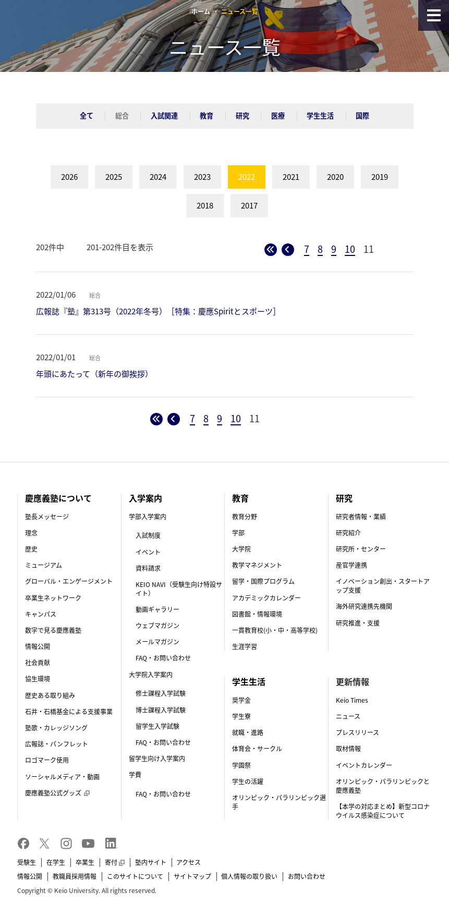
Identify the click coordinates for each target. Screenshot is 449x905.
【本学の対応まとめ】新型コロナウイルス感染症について (383, 811)
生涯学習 (244, 646)
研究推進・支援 (358, 623)
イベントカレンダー (364, 765)
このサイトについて (135, 876)
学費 (135, 774)
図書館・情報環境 (257, 614)
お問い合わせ (306, 876)
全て (86, 115)
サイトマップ (192, 876)
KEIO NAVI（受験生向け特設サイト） (179, 589)
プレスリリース (357, 732)
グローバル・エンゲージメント (69, 581)
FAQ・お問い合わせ (163, 658)
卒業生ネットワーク (53, 598)
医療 (278, 115)
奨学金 (241, 700)
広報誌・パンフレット (56, 744)
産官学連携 (351, 565)
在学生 (55, 862)
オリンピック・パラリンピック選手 (279, 802)
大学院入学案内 (151, 674)
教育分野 (244, 516)
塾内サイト (150, 862)
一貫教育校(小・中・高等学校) (275, 630)
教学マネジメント (257, 565)
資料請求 (148, 568)
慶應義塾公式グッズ (57, 793)
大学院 (241, 549)
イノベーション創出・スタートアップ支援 (383, 586)
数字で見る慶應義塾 (53, 630)
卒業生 (85, 862)
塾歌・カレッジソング (56, 727)
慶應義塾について (58, 498)
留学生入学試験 (157, 726)
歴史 (31, 549)
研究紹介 (348, 532)
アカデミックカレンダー (266, 598)
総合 (122, 115)
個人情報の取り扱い (249, 876)
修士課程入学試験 (161, 693)
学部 (238, 532)
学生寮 (241, 716)
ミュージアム (43, 565)
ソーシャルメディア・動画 (62, 776)
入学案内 (145, 498)
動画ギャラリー (157, 609)
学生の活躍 (247, 781)
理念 (31, 532)
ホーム (200, 11)
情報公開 (37, 646)
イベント (148, 552)
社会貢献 (37, 662)
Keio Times (352, 700)
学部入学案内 (147, 516)
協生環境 (37, 678)
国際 (362, 115)
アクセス (188, 862)
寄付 (115, 862)
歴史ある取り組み (50, 695)
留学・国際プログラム (263, 581)
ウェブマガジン (157, 625)
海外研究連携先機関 (364, 606)
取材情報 (348, 748)
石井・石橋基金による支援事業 (69, 711)
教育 (206, 115)
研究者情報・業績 (361, 516)
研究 (242, 115)
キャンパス (40, 614)
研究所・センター (361, 549)
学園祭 (241, 765)
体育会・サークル (257, 748)
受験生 (26, 862)
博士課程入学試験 (161, 710)
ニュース (348, 716)
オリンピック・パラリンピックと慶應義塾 (383, 786)
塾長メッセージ (47, 516)
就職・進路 (247, 732)
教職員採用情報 (74, 876)
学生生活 (320, 115)
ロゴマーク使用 (47, 760)
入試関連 (164, 115)
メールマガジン (157, 641)
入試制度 (148, 535)
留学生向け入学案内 (157, 758)
